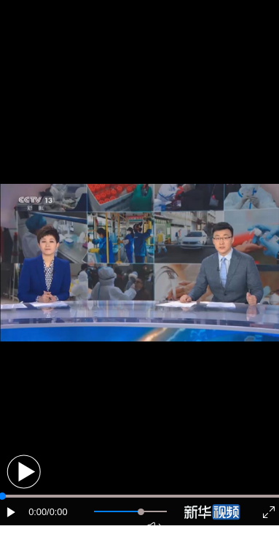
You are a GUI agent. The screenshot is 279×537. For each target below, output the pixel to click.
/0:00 (57, 511)
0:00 (37, 511)
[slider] (141, 512)
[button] (23, 471)
